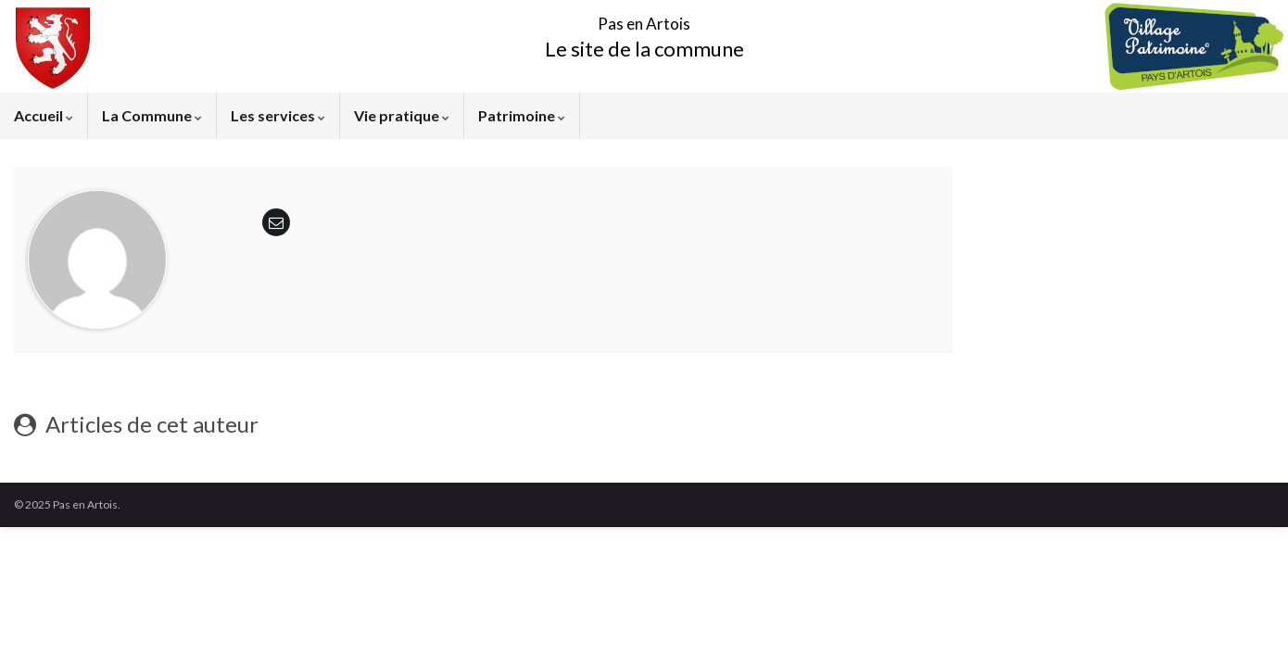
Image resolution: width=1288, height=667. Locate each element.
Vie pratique (401, 115)
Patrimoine (521, 115)
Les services (278, 115)
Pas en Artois (644, 18)
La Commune (152, 115)
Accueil (43, 115)
